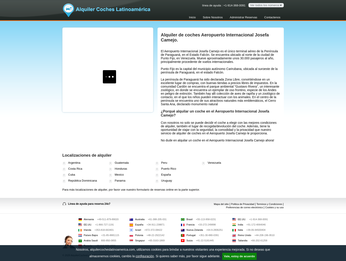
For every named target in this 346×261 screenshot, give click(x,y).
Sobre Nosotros (213, 17)
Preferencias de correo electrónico (245, 207)
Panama (117, 181)
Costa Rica (72, 169)
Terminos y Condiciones (269, 204)
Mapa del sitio (221, 204)
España (163, 175)
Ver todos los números (265, 5)
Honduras (118, 169)
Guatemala (119, 163)
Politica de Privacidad (243, 204)
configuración (144, 256)
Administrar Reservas (243, 17)
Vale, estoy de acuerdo (239, 256)
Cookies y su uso (274, 207)
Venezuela (211, 163)
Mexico (116, 175)
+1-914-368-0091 (234, 5)
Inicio (192, 17)
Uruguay (164, 181)
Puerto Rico (166, 169)
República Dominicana (80, 181)
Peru (161, 163)
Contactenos (272, 17)
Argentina (72, 163)
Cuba (69, 175)
